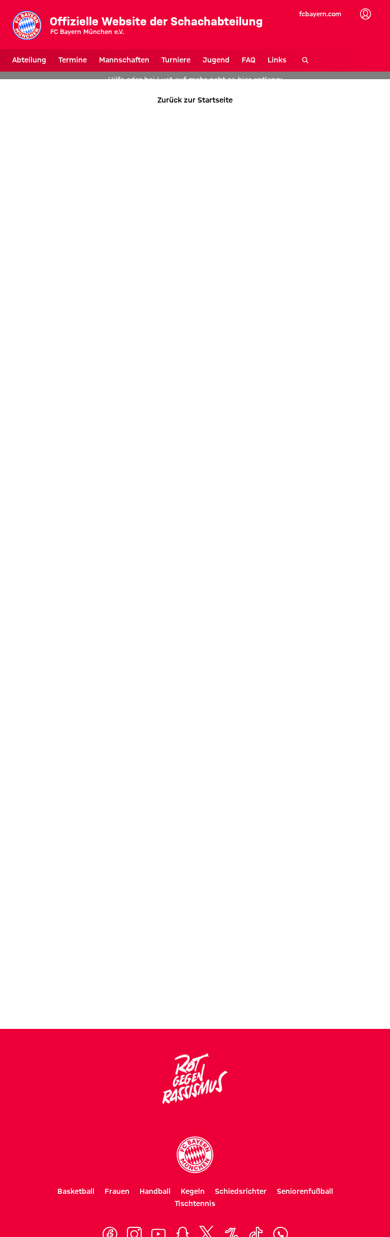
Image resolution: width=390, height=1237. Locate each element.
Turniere (175, 60)
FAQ (248, 60)
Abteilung (29, 60)
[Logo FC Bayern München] (195, 1154)
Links (277, 60)
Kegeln (193, 1191)
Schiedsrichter (241, 1191)
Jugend (216, 60)
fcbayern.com (320, 13)
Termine (72, 60)
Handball (155, 1191)
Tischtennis (195, 1203)
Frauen (117, 1191)
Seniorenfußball (305, 1191)
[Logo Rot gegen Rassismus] (195, 1078)
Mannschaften (124, 60)
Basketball (75, 1191)
